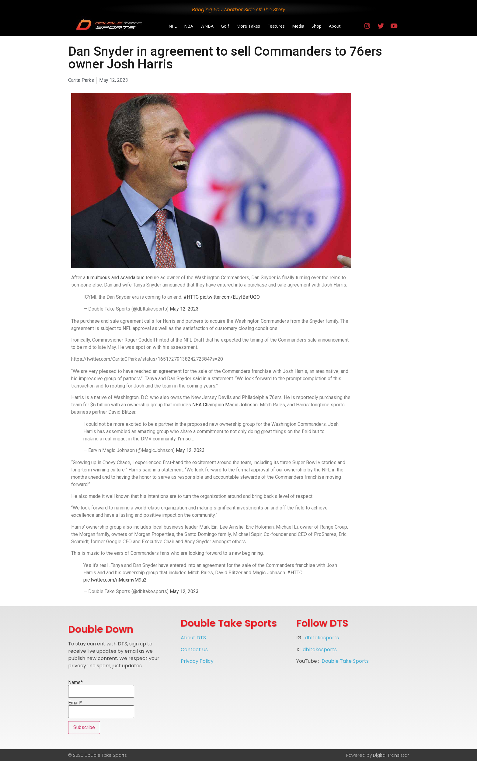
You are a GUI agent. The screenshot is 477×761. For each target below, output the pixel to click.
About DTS (193, 637)
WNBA (207, 26)
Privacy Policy (197, 661)
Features (276, 26)
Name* (101, 689)
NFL (173, 26)
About (335, 26)
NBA (188, 26)
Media (298, 26)
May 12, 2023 (184, 309)
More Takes (248, 26)
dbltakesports (322, 637)
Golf (225, 26)
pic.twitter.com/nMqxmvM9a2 (115, 580)
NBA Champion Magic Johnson (225, 405)
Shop (317, 26)
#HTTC (191, 297)
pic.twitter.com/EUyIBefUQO (230, 297)
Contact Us (194, 649)
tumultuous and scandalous (115, 277)
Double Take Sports (345, 661)
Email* (101, 709)
